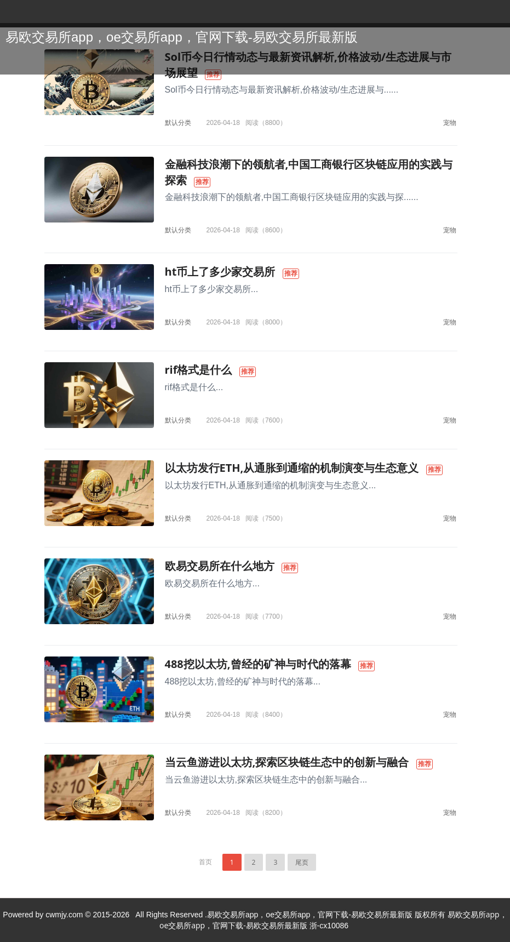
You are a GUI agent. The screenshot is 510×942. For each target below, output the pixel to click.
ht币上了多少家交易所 (220, 271)
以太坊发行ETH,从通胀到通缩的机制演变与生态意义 (292, 467)
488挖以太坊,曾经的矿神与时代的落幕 (258, 663)
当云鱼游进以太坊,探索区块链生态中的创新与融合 (287, 762)
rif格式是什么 (198, 369)
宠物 (449, 122)
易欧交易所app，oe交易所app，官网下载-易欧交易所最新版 (181, 37)
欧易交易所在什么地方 (219, 565)
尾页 (301, 862)
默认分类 (178, 122)
